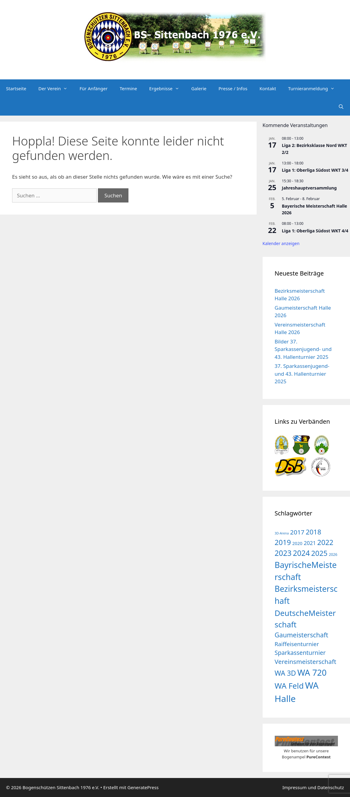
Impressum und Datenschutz (313, 787)
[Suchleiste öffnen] (341, 106)
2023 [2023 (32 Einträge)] (283, 553)
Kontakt (267, 88)
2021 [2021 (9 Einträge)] (310, 543)
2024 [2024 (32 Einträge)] (301, 553)
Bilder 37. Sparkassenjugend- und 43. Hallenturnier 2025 (303, 349)
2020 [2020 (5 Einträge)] (297, 543)
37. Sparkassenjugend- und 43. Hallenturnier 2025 (302, 373)
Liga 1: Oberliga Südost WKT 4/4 (315, 231)
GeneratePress (142, 787)
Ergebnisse (167, 88)
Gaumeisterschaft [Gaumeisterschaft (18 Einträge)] (302, 634)
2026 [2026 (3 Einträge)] (333, 554)
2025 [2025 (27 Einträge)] (319, 553)
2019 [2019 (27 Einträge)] (283, 542)
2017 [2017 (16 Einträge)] (297, 532)
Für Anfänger (93, 88)
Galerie (198, 88)
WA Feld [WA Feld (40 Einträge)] (289, 685)
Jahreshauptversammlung (309, 188)
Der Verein (55, 88)
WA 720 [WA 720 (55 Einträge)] (312, 672)
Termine (128, 88)
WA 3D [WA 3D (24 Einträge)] (285, 673)
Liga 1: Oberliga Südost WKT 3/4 (315, 170)
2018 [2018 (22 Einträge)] (313, 532)
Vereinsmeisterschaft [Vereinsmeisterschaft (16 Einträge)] (305, 661)
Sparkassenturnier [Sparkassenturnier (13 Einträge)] (300, 653)
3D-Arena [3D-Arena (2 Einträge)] (282, 533)
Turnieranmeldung (314, 88)
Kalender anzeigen (281, 243)
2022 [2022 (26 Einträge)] (325, 542)
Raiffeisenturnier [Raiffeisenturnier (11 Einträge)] (297, 644)
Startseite (16, 88)
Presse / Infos (233, 88)
